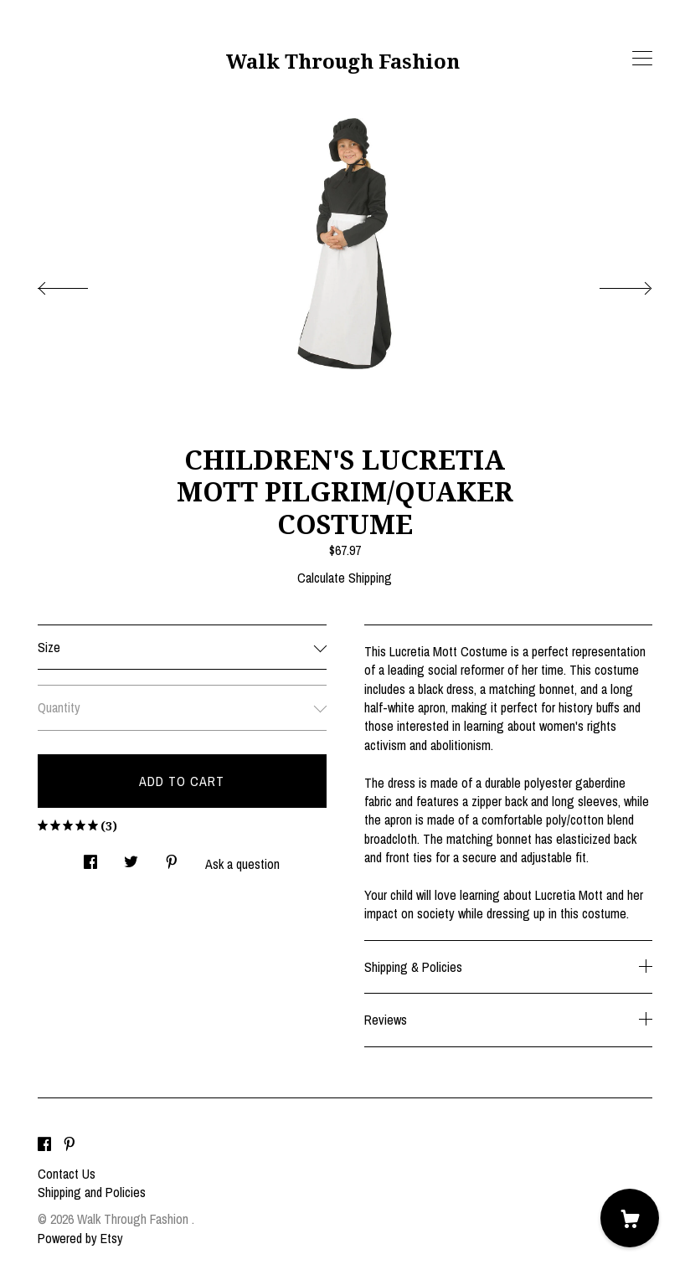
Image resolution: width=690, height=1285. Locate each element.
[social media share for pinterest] (171, 856)
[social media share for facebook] (90, 856)
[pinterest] (69, 1145)
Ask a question (242, 864)
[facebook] (44, 1145)
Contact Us (66, 1173)
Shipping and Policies (92, 1192)
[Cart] (629, 1218)
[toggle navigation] (642, 58)
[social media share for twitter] (131, 856)
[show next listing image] (610, 284)
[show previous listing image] (79, 284)
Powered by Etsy (80, 1238)
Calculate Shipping (344, 577)
